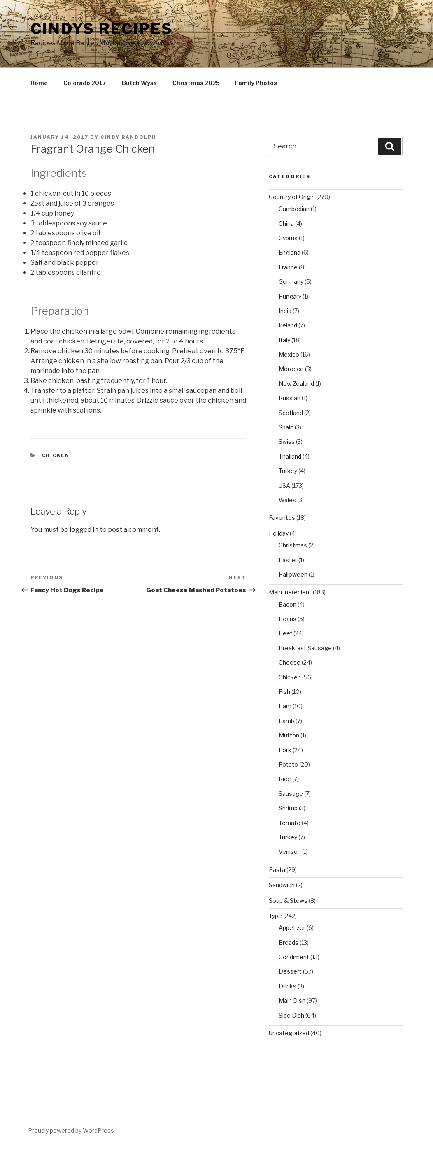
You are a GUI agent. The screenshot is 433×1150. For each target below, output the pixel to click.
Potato (288, 764)
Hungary (290, 296)
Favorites (282, 517)
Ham (285, 706)
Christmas (293, 545)
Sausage (291, 793)
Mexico (289, 354)
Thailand (290, 456)
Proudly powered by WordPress (71, 1130)
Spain (286, 427)
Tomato (289, 822)
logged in (84, 529)
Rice (285, 778)
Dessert (290, 971)
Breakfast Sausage (305, 648)
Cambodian (294, 208)
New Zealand (296, 383)
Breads (288, 942)
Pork (285, 750)
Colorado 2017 (84, 82)
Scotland (291, 412)
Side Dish (291, 1015)
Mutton (289, 735)
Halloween (293, 574)
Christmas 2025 (195, 82)
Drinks (287, 986)
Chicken (56, 455)
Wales (287, 499)
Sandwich (282, 884)
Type (275, 915)
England (289, 252)
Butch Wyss (139, 82)
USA (284, 485)
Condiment (294, 956)
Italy (284, 339)
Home (39, 82)
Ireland (288, 325)
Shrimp (288, 808)
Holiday (279, 533)
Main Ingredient (290, 592)
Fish (284, 691)
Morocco (291, 368)
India (285, 310)
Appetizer (292, 927)
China (286, 223)
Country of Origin (292, 196)
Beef (285, 633)
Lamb (286, 720)
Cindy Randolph (128, 137)
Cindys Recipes (101, 29)
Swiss (287, 441)
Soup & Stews (288, 900)
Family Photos (256, 82)
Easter (288, 559)
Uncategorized (289, 1032)
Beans (287, 618)
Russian (289, 397)
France (288, 267)
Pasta (277, 869)
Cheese (289, 662)
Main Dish (292, 1000)
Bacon (287, 604)
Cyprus (288, 237)
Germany (291, 281)
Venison (290, 851)
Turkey (288, 470)
